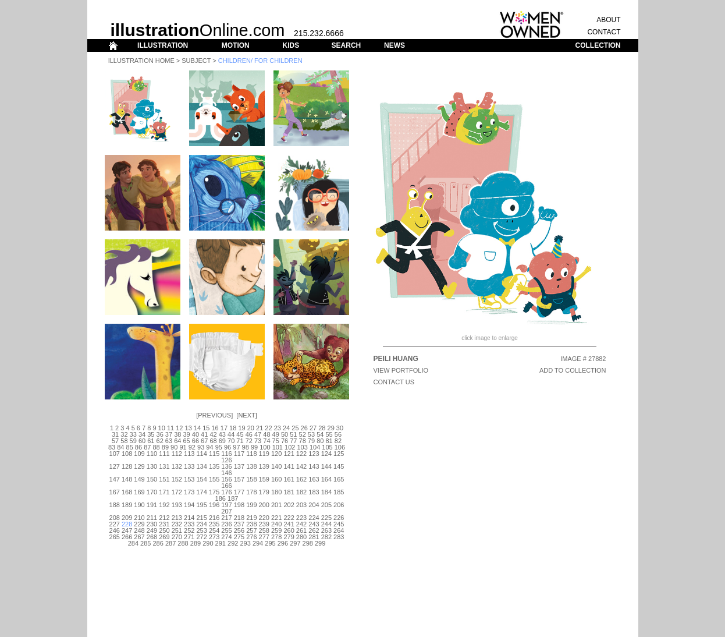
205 (326, 504)
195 (201, 504)
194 (189, 504)
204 (313, 504)
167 (114, 492)
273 (214, 536)
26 (304, 427)
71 (239, 440)
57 (115, 440)
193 (177, 504)
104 (315, 447)
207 (226, 511)
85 (129, 447)
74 (266, 440)
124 (326, 453)
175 (214, 492)
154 (201, 479)
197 (226, 504)
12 (179, 427)
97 (236, 447)
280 (301, 536)
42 (212, 434)
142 (301, 466)
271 (189, 536)
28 (321, 427)
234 (201, 524)
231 (164, 524)
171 (164, 492)
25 (295, 427)
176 (226, 492)
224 (313, 517)
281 (313, 536)
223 (301, 517)
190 (139, 504)
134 (201, 466)
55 (328, 434)
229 (139, 524)
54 (320, 434)
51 (293, 434)
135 (214, 466)
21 (259, 427)
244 (326, 524)
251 (177, 530)
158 (251, 479)
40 (195, 434)
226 (338, 517)
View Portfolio (401, 370)
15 (205, 427)
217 (226, 517)
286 (158, 543)
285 (145, 543)
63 (168, 440)
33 (133, 434)
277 (264, 536)
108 (127, 453)
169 (139, 492)
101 (277, 447)
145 (338, 466)
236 (226, 524)
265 (114, 536)
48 (266, 434)
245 (338, 524)
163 (313, 479)
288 (182, 543)
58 (123, 440)
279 (288, 536)
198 (239, 504)
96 (227, 447)
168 (127, 492)
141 (288, 466)
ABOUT (608, 20)
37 (168, 434)
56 (338, 434)
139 (264, 466)
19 (241, 427)
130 (152, 466)
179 (264, 492)
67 (204, 440)
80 (320, 440)
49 (275, 434)
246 (114, 530)
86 (138, 447)
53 (311, 434)
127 (114, 466)
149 (139, 479)
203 (301, 504)
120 (276, 453)
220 (264, 517)
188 (114, 504)
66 (195, 440)
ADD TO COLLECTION (572, 370)
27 (313, 427)
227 (114, 524)
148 (127, 479)
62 (160, 440)
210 (139, 517)
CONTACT (603, 32)
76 (284, 440)
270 (177, 536)
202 (288, 504)
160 (276, 479)
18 (232, 427)
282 (326, 536)
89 (165, 447)
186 (220, 498)
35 (150, 434)
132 (177, 466)
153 (189, 479)
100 (265, 447)
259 (276, 530)
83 (111, 447)
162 (301, 479)
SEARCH (346, 45)
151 (164, 479)
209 (127, 517)
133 (189, 466)
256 (239, 530)
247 (127, 530)
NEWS (394, 45)
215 (201, 517)
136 (226, 466)
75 (275, 440)
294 (258, 543)
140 (276, 466)
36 (160, 434)
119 (264, 453)
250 (164, 530)
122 (301, 453)
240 (276, 524)
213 (177, 517)
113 (189, 453)
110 (152, 453)
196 (214, 504)
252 (189, 530)
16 (214, 427)
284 (133, 543)
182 (301, 492)
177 (239, 492)
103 (302, 447)
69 (222, 440)
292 (233, 543)
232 (177, 524)
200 (264, 504)
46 (249, 434)
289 (195, 543)
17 (224, 427)
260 (288, 530)
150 (152, 479)
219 (251, 517)
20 (250, 427)
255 (226, 530)
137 (239, 466)
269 (164, 536)
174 (201, 492)
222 (288, 517)
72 (249, 440)
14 (197, 427)
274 (226, 536)
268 (152, 536)
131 (164, 466)
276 (251, 536)
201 (276, 504)
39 (186, 434)
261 (301, 530)
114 (201, 453)
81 (328, 440)
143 (313, 466)
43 (222, 434)
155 (214, 479)
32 (123, 434)
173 (189, 492)
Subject (196, 60)
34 (141, 434)
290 (207, 543)
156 (226, 479)
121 (288, 453)
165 (338, 479)
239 (264, 524)
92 (192, 447)
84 (120, 447)
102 (290, 447)
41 (204, 434)
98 (245, 447)
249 (152, 530)
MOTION (236, 45)
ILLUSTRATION (162, 45)
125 (338, 453)
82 (338, 440)
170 (152, 492)
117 (239, 453)
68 (212, 440)
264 (338, 530)
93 (200, 447)
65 (186, 440)
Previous (214, 415)
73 (257, 440)
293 (245, 543)
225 (326, 517)
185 (338, 492)
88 (155, 447)
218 (239, 517)
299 (320, 543)
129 (139, 466)
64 (177, 440)
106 (340, 447)
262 (313, 530)
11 (170, 427)
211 (152, 517)
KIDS (290, 45)
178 (251, 492)
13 (188, 427)
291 (220, 543)
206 (338, 504)
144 (326, 466)
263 (326, 530)
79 (311, 440)
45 (239, 434)
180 (276, 492)
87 (147, 447)
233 (189, 524)
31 (115, 434)
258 (264, 530)
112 (177, 453)
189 (127, 504)
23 (277, 427)
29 (331, 427)
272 (201, 536)
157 (239, 479)
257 (251, 530)
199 (251, 504)
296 (283, 543)
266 (127, 536)
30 (339, 427)
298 (308, 543)
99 (254, 447)
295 (270, 543)
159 (264, 479)
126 (226, 459)
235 (214, 524)
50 (284, 434)
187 (233, 498)
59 (133, 440)
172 (177, 492)
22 (268, 427)
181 (288, 492)
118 (251, 453)
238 (251, 524)
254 (214, 530)
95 (218, 447)
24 (286, 427)
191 (152, 504)
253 (201, 530)
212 (164, 517)
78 (302, 440)
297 (295, 543)
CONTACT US (394, 381)
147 (114, 479)
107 (114, 453)
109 (139, 453)
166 (226, 485)
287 (170, 543)
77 (293, 440)
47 (257, 434)
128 (127, 466)
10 (161, 427)
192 (164, 504)
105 (327, 447)
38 (177, 434)
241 (288, 524)
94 (209, 447)
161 (288, 479)
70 (231, 440)
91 (182, 447)
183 (313, 492)
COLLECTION (598, 45)
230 (152, 524)
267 (139, 536)
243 (313, 524)
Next (246, 415)
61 (150, 440)
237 (239, 524)
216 (214, 517)
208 (114, 517)
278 (276, 536)
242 (301, 524)
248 (139, 530)
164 (326, 479)
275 (239, 536)
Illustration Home (141, 60)
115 (214, 453)
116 (226, 453)
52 (302, 434)
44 (231, 434)
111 (164, 453)
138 (251, 466)
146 (226, 472)
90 (173, 447)
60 (141, 440)
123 (313, 453)
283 (338, 536)
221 (276, 517)
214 (189, 517)
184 (326, 492)
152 (177, 479)
